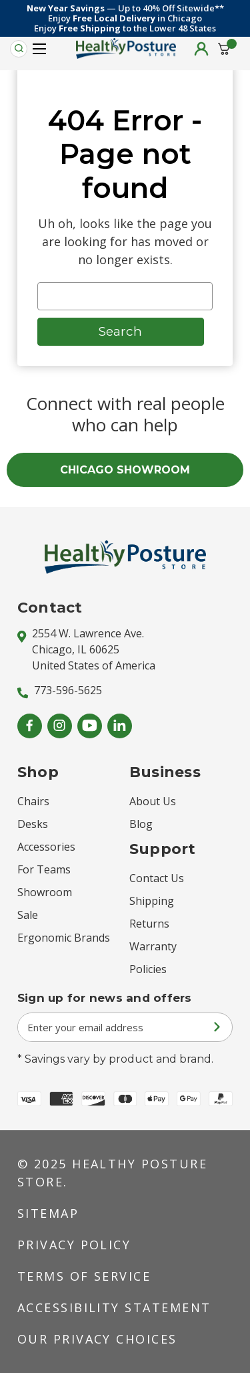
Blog (141, 824)
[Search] (18, 49)
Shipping (151, 900)
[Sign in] (201, 48)
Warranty (153, 946)
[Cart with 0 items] (224, 49)
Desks (32, 824)
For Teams (44, 869)
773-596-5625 (59, 690)
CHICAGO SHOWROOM (125, 469)
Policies (148, 969)
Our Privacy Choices (97, 1339)
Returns (149, 923)
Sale (27, 915)
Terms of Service (84, 1276)
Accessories (46, 846)
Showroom (44, 892)
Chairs (33, 801)
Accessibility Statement (114, 1307)
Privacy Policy (74, 1245)
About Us (152, 801)
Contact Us (156, 878)
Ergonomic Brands (63, 937)
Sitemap (48, 1213)
